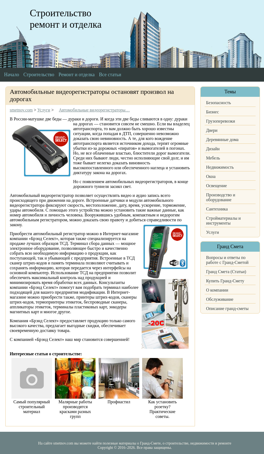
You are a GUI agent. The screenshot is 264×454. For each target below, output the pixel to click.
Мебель (213, 158)
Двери (211, 130)
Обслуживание (219, 299)
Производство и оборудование (220, 197)
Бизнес (212, 112)
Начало (11, 74)
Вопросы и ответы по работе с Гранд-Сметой (227, 260)
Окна (211, 176)
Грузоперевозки (220, 121)
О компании (217, 290)
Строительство (38, 74)
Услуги (212, 232)
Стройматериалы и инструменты (223, 220)
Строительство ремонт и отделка (66, 19)
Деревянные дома (222, 139)
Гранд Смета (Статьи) (226, 271)
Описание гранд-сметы (227, 308)
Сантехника (217, 209)
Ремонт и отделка (76, 74)
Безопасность (218, 102)
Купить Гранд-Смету (225, 281)
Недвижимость (220, 167)
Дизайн (213, 148)
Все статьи (110, 74)
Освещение (216, 185)
